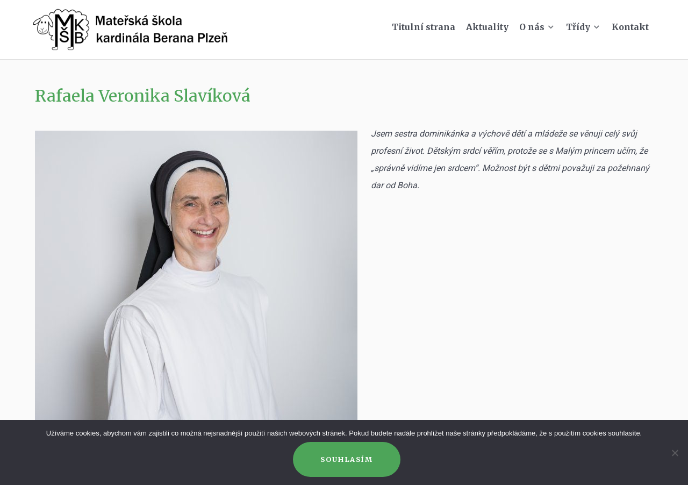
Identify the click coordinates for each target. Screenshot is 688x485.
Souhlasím (346, 459)
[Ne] (674, 452)
